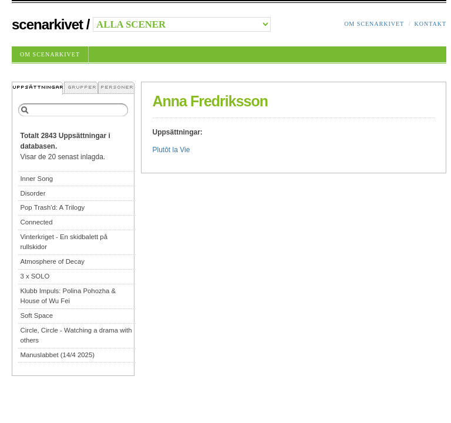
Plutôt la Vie (171, 150)
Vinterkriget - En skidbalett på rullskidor (63, 241)
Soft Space (36, 315)
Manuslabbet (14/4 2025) (57, 354)
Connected (36, 222)
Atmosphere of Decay (52, 261)
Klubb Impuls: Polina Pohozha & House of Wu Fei (68, 295)
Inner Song (36, 178)
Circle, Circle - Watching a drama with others (76, 335)
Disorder (32, 193)
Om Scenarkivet (374, 24)
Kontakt (430, 24)
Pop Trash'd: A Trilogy (52, 207)
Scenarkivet (47, 24)
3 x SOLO (34, 276)
